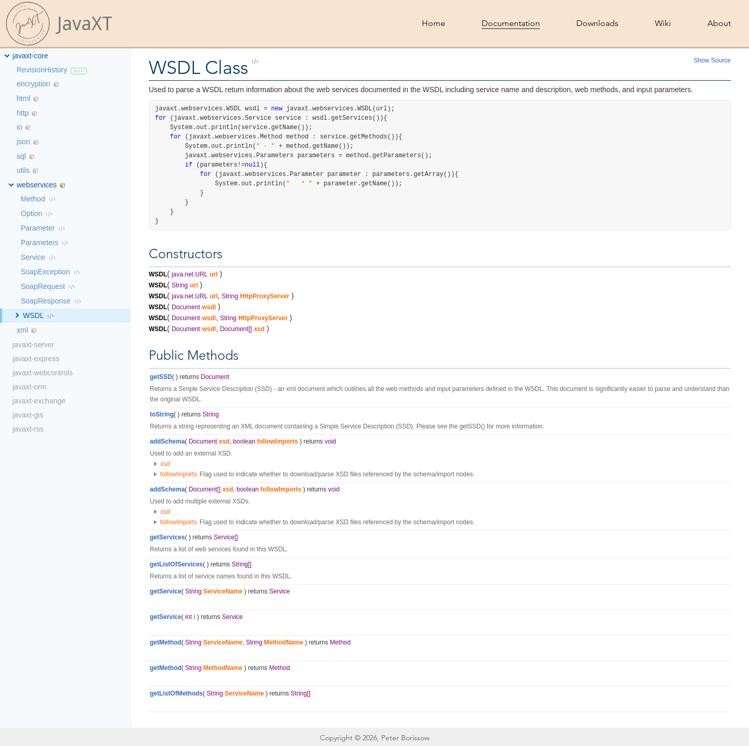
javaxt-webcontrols (42, 373)
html (23, 98)
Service (33, 257)
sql (21, 156)
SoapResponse (46, 301)
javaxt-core (30, 56)
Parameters (39, 242)
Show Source (712, 60)
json (23, 141)
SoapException (45, 272)
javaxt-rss (28, 429)
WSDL (33, 315)
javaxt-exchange (39, 401)
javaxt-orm (29, 387)
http (23, 113)
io (19, 127)
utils (23, 170)
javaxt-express (35, 359)
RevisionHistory (42, 70)
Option (31, 213)
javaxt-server (33, 344)
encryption (33, 84)
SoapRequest (43, 286)
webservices (37, 185)
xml (22, 330)
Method (33, 199)
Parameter (38, 228)
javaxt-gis (27, 415)
